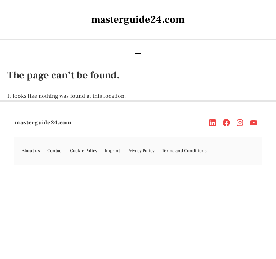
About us (31, 151)
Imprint (112, 151)
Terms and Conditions (184, 151)
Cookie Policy (83, 151)
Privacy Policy (141, 151)
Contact (55, 151)
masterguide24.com (43, 123)
